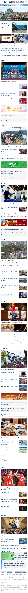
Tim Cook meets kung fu (7, 115)
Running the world (5, 492)
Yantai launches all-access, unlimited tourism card (9, 448)
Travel (3, 348)
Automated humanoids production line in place (12, 204)
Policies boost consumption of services (14, 48)
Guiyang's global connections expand (9, 455)
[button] (2, 14)
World (3, 301)
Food (7, 348)
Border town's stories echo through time (9, 380)
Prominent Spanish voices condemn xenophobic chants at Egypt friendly (9, 500)
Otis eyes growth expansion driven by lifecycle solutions (14, 216)
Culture (3, 239)
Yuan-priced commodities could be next (9, 208)
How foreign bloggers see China (8, 84)
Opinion (2, 50)
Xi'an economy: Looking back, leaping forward (12, 229)
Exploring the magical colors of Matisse (10, 262)
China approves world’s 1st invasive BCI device (13, 563)
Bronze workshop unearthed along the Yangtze (9, 279)
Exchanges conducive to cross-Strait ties (14, 50)
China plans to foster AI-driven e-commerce (16, 52)
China (2, 125)
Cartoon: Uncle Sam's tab (7, 535)
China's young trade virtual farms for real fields (9, 286)
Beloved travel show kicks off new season (9, 272)
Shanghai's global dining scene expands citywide (12, 437)
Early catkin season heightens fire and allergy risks (12, 158)
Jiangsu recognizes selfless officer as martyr (9, 150)
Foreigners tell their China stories (8, 81)
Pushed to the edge (5, 506)
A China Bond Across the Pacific (8, 99)
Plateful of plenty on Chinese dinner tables (10, 545)
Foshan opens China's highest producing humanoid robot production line (7, 442)
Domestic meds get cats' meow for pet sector (11, 213)
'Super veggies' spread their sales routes (10, 19)
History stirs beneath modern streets (9, 260)
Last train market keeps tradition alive (9, 268)
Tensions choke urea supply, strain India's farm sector (13, 343)
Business (3, 52)
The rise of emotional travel (7, 369)
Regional (3, 414)
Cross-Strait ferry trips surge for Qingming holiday (12, 146)
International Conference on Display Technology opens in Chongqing (13, 459)
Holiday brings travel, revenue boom (5, 25)
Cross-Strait (3, 55)
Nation (2, 48)
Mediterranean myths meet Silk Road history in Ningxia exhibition (9, 294)
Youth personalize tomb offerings (8, 156)
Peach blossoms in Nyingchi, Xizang (9, 386)
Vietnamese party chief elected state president (11, 322)
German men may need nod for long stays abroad (12, 340)
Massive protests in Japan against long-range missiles (8, 540)
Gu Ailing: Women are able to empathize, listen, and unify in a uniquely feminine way (8, 93)
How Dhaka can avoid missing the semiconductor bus (13, 548)
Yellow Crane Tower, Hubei (7, 372)
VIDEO (3, 61)
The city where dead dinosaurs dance (9, 265)
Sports (3, 467)
